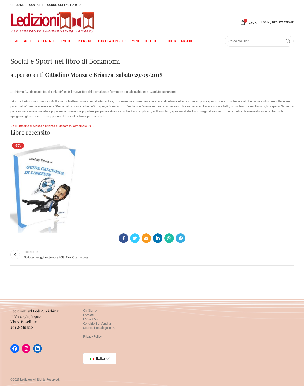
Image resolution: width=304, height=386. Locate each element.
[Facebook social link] (123, 238)
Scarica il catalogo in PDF (100, 328)
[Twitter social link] (135, 238)
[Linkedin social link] (157, 238)
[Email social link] (146, 238)
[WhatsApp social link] (169, 238)
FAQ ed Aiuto (91, 319)
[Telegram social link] (180, 238)
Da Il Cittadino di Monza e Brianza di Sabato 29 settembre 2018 (52, 126)
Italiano (99, 358)
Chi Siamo (90, 310)
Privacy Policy (92, 336)
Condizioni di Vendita (97, 323)
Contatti (88, 315)
